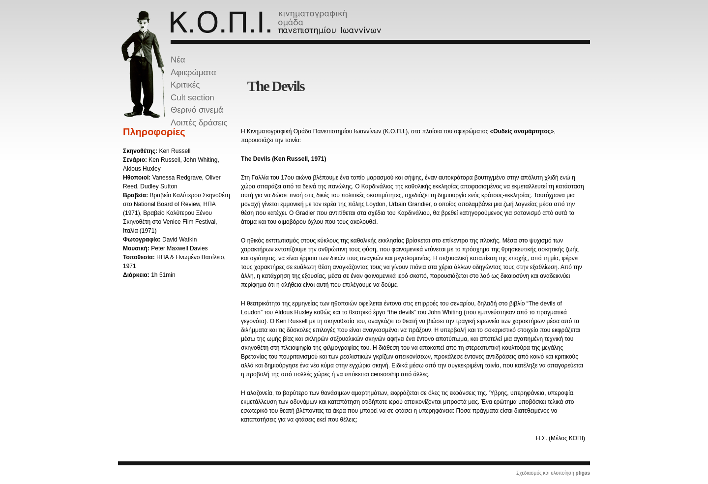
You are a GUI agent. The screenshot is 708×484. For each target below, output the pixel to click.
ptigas (583, 473)
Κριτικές (185, 85)
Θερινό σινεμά (197, 110)
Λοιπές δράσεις (199, 122)
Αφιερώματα (193, 72)
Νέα (178, 59)
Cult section (192, 97)
